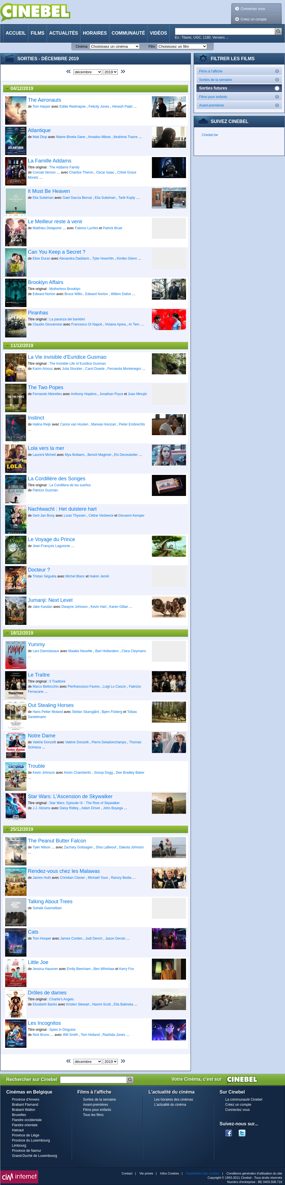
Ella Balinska (123, 1004)
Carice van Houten (74, 424)
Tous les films (93, 1115)
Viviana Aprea (115, 324)
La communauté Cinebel (243, 1099)
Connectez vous (253, 9)
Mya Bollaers (74, 455)
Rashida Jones (114, 1035)
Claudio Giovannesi (47, 324)
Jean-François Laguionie (51, 546)
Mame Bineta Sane (70, 137)
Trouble (36, 766)
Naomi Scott (101, 1004)
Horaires (95, 33)
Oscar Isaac (105, 172)
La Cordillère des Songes (56, 478)
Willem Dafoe (121, 294)
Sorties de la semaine (240, 79)
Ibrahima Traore (125, 137)
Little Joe (38, 962)
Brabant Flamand (25, 1105)
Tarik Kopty (126, 198)
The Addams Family (64, 167)
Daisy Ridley (69, 808)
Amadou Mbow (99, 137)
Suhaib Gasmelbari (47, 908)
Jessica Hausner (45, 969)
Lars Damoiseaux (46, 651)
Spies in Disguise (62, 1030)
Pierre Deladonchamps (109, 742)
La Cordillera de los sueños (70, 485)
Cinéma (81, 47)
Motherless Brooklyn (64, 289)
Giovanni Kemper (131, 516)
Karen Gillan (118, 607)
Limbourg (19, 1146)
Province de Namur (26, 1151)
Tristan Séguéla (44, 576)
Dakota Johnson (131, 847)
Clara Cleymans (134, 651)
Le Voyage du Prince (51, 539)
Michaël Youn (98, 878)
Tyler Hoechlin (103, 258)
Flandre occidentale (27, 1120)
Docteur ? (39, 570)
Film (151, 47)
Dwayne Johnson (74, 607)
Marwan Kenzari (103, 424)
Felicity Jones (98, 107)
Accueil (16, 33)
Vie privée (146, 1173)
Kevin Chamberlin (77, 773)
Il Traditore (57, 681)
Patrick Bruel (112, 228)
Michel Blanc (75, 576)
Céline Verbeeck (100, 516)
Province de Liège (25, 1135)
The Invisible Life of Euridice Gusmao (77, 364)
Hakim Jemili (99, 576)
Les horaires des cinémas (173, 1099)
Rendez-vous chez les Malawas (64, 871)
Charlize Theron (81, 172)
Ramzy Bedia (121, 878)
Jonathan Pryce (111, 394)
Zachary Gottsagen (78, 847)
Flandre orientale (25, 1125)
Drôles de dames (47, 993)
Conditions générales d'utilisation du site (254, 1173)
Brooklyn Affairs (45, 282)
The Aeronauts (44, 100)
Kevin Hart (98, 607)
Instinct (36, 418)
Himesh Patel (122, 107)
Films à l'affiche (240, 71)
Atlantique (39, 130)
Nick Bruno (41, 1035)
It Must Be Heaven (49, 191)
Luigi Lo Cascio (114, 687)
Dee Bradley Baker (130, 773)
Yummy (36, 644)
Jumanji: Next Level (50, 600)
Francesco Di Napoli (86, 324)
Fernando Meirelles (47, 394)
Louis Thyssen (75, 516)
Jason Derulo (115, 938)
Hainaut (18, 1130)
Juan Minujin (137, 394)
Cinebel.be (210, 135)
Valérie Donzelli (44, 742)
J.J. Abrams (42, 808)
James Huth (42, 878)
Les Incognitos (44, 1023)
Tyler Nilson (41, 847)
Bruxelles (19, 1115)
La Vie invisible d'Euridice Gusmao (67, 357)
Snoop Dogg (103, 773)
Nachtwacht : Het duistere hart (62, 509)
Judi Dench (93, 938)
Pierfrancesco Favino (84, 687)
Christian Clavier (72, 878)
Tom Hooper (41, 938)
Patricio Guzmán (45, 490)
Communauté (128, 33)
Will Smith (70, 1035)
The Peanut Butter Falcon (57, 841)
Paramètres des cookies (203, 1173)
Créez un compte (254, 19)
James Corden (71, 938)
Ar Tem (134, 324)
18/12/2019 (19, 633)
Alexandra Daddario (74, 258)
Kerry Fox (126, 969)
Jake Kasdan (42, 607)
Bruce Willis (73, 294)
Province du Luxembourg (31, 1140)
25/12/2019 (19, 829)
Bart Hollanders (107, 651)
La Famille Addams (49, 161)
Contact (127, 1173)
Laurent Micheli (44, 455)
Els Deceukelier (126, 455)
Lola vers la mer (46, 448)
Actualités (63, 33)
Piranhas (38, 313)
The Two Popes (45, 387)
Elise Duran (41, 258)
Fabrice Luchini (86, 228)
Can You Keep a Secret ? (56, 252)
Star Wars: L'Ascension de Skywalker (70, 796)
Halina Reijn (42, 424)
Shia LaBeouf (106, 847)
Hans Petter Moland (48, 712)
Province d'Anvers (25, 1099)
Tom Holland (90, 1035)
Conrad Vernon (44, 172)
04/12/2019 (19, 88)
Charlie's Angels (61, 999)
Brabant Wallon (23, 1110)
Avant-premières (240, 105)
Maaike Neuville (80, 651)
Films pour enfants (240, 96)
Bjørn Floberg (112, 712)
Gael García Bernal (77, 198)
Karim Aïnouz (43, 369)
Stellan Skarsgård (85, 712)
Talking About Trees (50, 901)
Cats (33, 932)
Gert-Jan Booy (44, 516)
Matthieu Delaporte (47, 228)
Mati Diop (40, 137)
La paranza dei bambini (67, 319)
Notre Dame (41, 735)
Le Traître (39, 675)
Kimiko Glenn (127, 258)
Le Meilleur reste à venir (55, 221)
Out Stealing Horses (51, 705)
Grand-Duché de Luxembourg (34, 1156)
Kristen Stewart (77, 1004)
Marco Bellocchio (46, 687)
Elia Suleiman (43, 198)
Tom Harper (41, 107)
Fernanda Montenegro (124, 369)
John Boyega (113, 808)
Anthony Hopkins (84, 394)
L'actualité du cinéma (170, 1105)
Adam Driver (90, 808)
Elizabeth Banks (45, 1004)
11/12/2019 (19, 345)
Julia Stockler (72, 369)
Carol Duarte (94, 369)
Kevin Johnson (44, 773)
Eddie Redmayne (72, 107)
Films (37, 33)
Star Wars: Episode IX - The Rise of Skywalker (84, 803)
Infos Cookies (169, 1173)
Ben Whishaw (104, 969)
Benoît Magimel (99, 455)
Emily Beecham (78, 969)
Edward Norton (44, 294)
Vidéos (158, 33)
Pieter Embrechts (132, 424)
